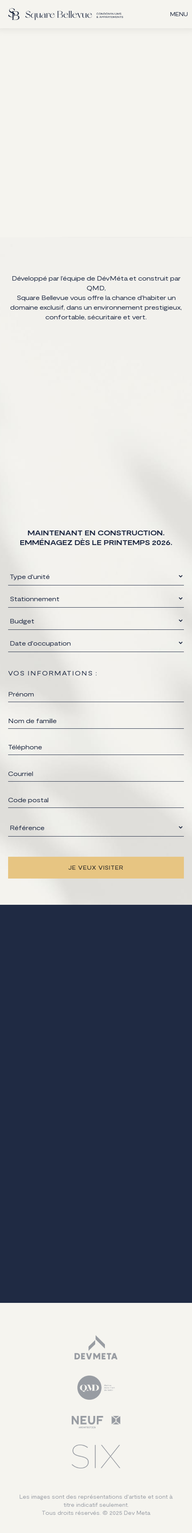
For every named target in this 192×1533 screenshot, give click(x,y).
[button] (179, 14)
